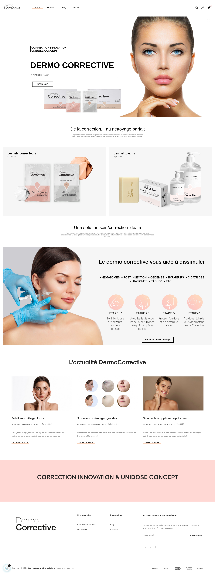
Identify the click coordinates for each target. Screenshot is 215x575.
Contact (114, 530)
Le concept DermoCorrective (25, 424)
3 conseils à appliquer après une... (166, 418)
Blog (112, 525)
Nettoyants (82, 530)
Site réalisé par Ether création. (41, 568)
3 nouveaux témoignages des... (98, 418)
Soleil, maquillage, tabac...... (30, 418)
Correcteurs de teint (86, 525)
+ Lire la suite (20, 443)
